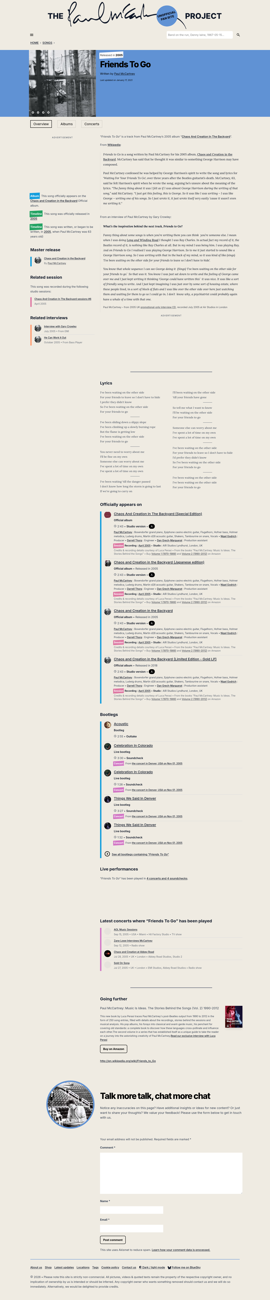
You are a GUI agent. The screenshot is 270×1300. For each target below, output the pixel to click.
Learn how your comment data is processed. (181, 1250)
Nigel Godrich (228, 536)
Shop (48, 1267)
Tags (95, 1267)
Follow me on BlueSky (184, 1267)
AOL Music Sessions (125, 929)
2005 (33, 218)
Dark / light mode (152, 1267)
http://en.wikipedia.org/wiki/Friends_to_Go (128, 1061)
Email (105, 1219)
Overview (41, 124)
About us (36, 1267)
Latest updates (64, 1267)
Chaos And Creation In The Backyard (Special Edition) (158, 514)
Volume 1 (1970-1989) (163, 553)
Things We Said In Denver (135, 798)
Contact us (129, 1267)
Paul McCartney (124, 73)
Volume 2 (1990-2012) (194, 553)
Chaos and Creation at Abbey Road (134, 951)
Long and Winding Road (142, 240)
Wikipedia (113, 144)
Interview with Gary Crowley (60, 326)
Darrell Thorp (134, 540)
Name (105, 1201)
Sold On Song (121, 963)
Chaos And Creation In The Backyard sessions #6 (62, 298)
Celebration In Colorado (133, 745)
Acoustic (121, 724)
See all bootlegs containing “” (140, 854)
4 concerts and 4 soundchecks (167, 878)
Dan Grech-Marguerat (169, 540)
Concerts (91, 124)
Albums (66, 124)
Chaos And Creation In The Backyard (206, 136)
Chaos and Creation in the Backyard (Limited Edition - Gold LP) (165, 659)
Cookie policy (110, 1267)
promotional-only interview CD (158, 307)
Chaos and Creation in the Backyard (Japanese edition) (159, 562)
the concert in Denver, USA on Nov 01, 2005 (157, 763)
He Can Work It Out (55, 337)
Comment (107, 1147)
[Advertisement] (62, 163)
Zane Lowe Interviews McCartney (133, 940)
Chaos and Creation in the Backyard (53, 200)
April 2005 (144, 545)
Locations (83, 1267)
